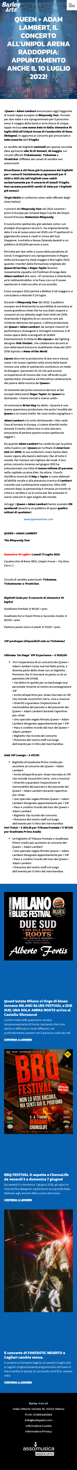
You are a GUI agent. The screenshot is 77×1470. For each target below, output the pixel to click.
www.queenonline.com (38, 519)
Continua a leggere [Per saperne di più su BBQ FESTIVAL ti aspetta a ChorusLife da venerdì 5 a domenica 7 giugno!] (18, 1200)
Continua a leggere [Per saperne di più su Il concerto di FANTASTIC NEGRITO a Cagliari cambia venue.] (18, 1382)
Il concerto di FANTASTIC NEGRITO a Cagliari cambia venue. (34, 1355)
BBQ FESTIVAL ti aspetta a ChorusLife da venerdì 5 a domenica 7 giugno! (36, 1177)
